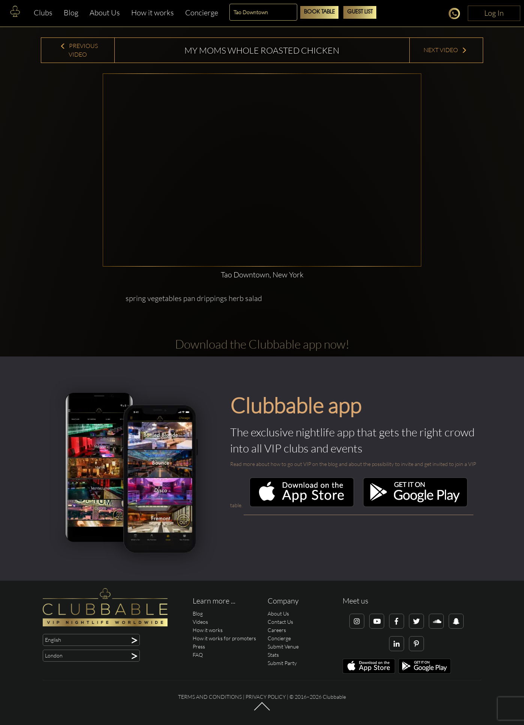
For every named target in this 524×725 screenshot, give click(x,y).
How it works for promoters (224, 638)
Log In (494, 13)
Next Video (445, 50)
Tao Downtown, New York (262, 274)
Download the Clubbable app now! (262, 344)
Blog (71, 12)
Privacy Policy (266, 697)
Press (199, 646)
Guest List (360, 12)
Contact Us (280, 622)
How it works (152, 12)
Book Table (319, 12)
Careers (277, 630)
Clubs (43, 12)
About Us (105, 12)
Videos (200, 622)
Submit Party (282, 663)
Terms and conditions (210, 697)
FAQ (198, 655)
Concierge (201, 12)
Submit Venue (283, 646)
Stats (273, 655)
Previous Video (79, 50)
